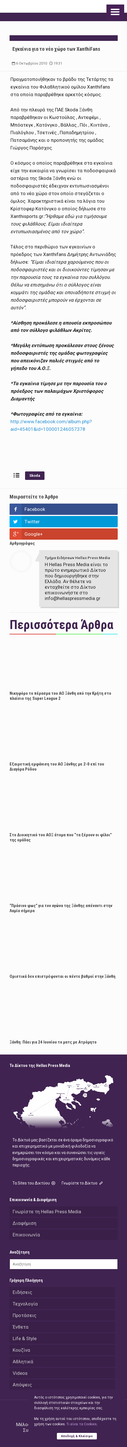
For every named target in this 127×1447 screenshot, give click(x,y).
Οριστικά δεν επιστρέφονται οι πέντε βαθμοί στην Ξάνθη (62, 976)
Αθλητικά (23, 1361)
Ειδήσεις (22, 1292)
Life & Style (25, 1338)
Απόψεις (22, 1385)
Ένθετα (20, 1327)
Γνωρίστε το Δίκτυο (83, 1183)
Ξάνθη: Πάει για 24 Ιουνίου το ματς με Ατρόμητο (53, 1042)
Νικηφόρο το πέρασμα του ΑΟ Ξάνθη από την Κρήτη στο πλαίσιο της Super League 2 (60, 696)
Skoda (34, 475)
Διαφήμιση (24, 1223)
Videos (20, 1373)
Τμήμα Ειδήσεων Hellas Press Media (77, 558)
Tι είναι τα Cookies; (81, 1424)
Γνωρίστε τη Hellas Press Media (47, 1211)
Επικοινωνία (26, 1235)
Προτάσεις (24, 1315)
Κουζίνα (21, 1350)
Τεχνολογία (25, 1304)
